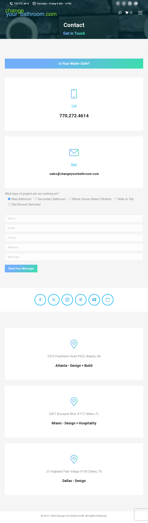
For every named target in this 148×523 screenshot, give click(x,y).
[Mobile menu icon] (140, 13)
